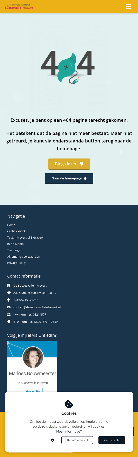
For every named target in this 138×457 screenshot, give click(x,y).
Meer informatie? (69, 431)
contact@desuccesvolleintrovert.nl (37, 307)
